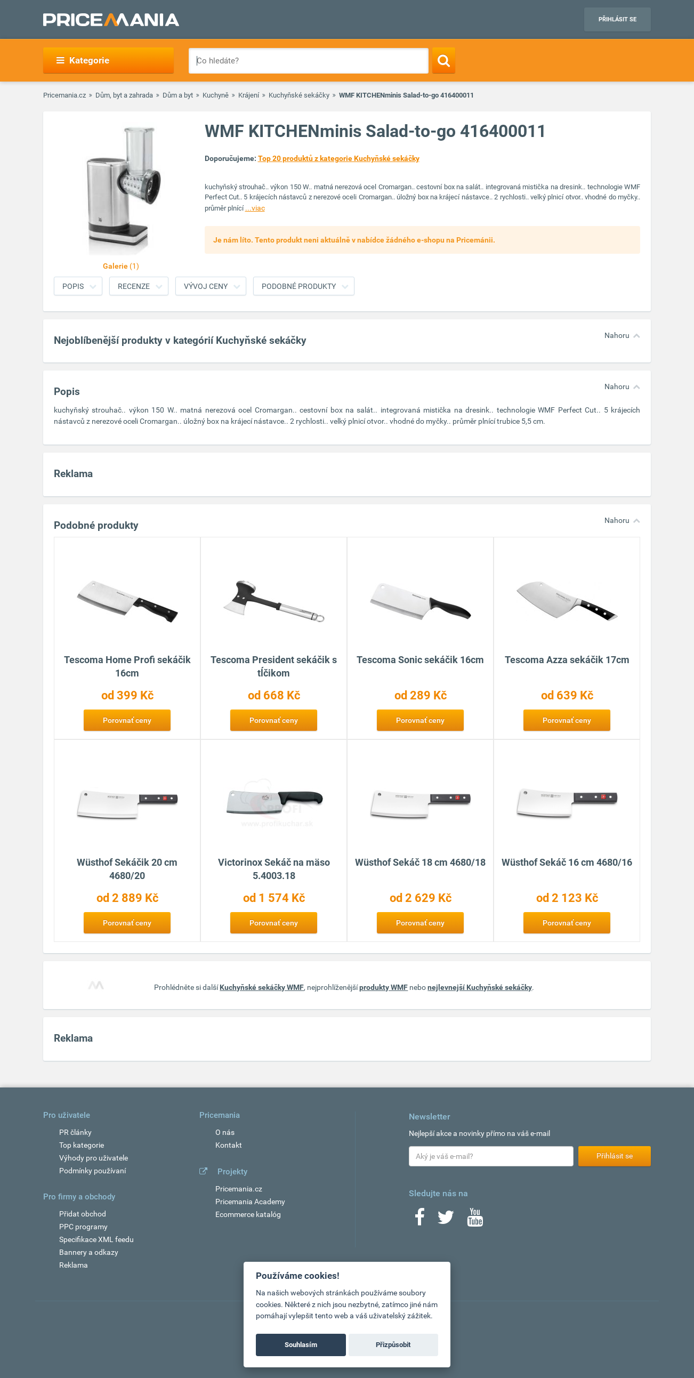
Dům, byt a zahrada (124, 95)
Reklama (73, 1265)
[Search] (443, 60)
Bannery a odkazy (88, 1252)
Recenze (134, 286)
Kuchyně (216, 95)
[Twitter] (446, 1221)
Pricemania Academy (250, 1201)
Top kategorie (81, 1145)
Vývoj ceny (206, 286)
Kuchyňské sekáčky (299, 95)
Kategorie (83, 60)
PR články (75, 1132)
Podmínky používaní (92, 1170)
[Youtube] (475, 1221)
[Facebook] (419, 1221)
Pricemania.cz (64, 95)
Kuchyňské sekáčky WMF (262, 987)
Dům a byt (178, 95)
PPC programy (83, 1226)
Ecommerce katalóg (248, 1214)
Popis (73, 286)
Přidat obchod (82, 1214)
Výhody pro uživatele (93, 1158)
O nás (225, 1132)
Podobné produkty (299, 286)
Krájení (248, 95)
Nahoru (617, 335)
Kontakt (228, 1145)
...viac (255, 208)
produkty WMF (383, 987)
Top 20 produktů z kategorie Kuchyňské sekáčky (338, 158)
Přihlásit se (617, 19)
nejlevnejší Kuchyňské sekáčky (479, 987)
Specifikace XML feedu (96, 1239)
